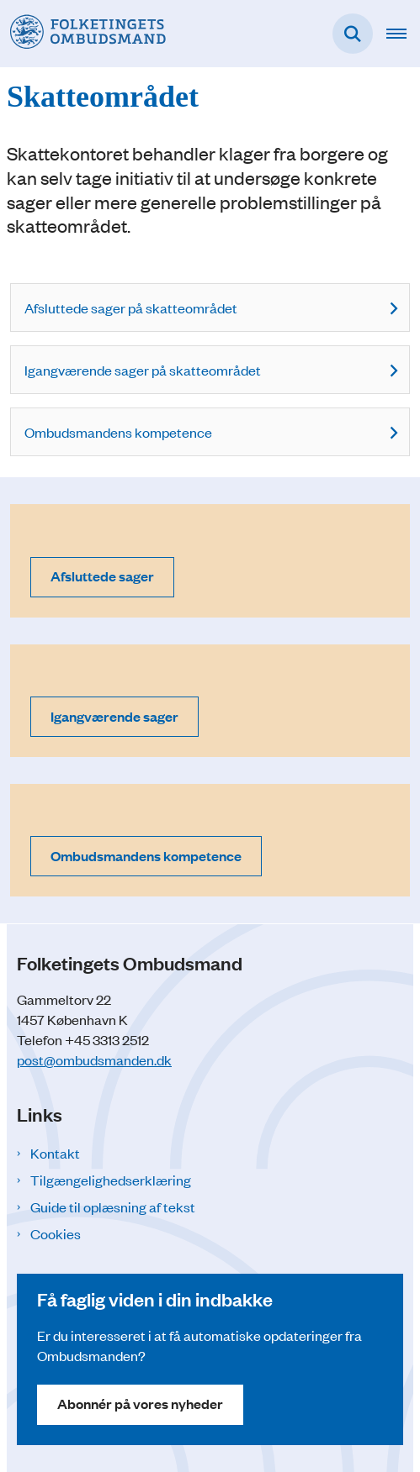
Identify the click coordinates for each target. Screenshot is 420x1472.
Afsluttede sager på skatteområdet (130, 307)
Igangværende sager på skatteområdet (142, 369)
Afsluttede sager (102, 576)
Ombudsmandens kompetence (118, 432)
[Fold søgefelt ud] (352, 33)
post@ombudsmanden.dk (94, 1059)
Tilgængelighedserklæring (110, 1179)
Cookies (55, 1233)
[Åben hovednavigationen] (403, 33)
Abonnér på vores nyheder (140, 1403)
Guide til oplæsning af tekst (112, 1206)
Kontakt (55, 1152)
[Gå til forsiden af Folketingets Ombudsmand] (83, 33)
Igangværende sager (114, 716)
